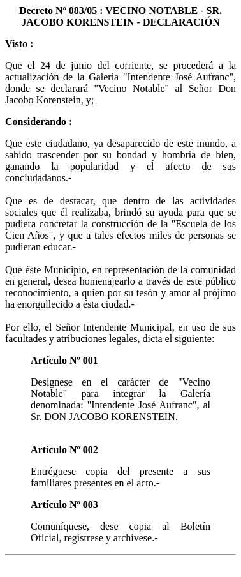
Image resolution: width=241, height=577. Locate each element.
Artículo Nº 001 (64, 360)
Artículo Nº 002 (64, 449)
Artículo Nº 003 (64, 504)
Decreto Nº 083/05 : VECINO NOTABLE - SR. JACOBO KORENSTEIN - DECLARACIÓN (120, 16)
